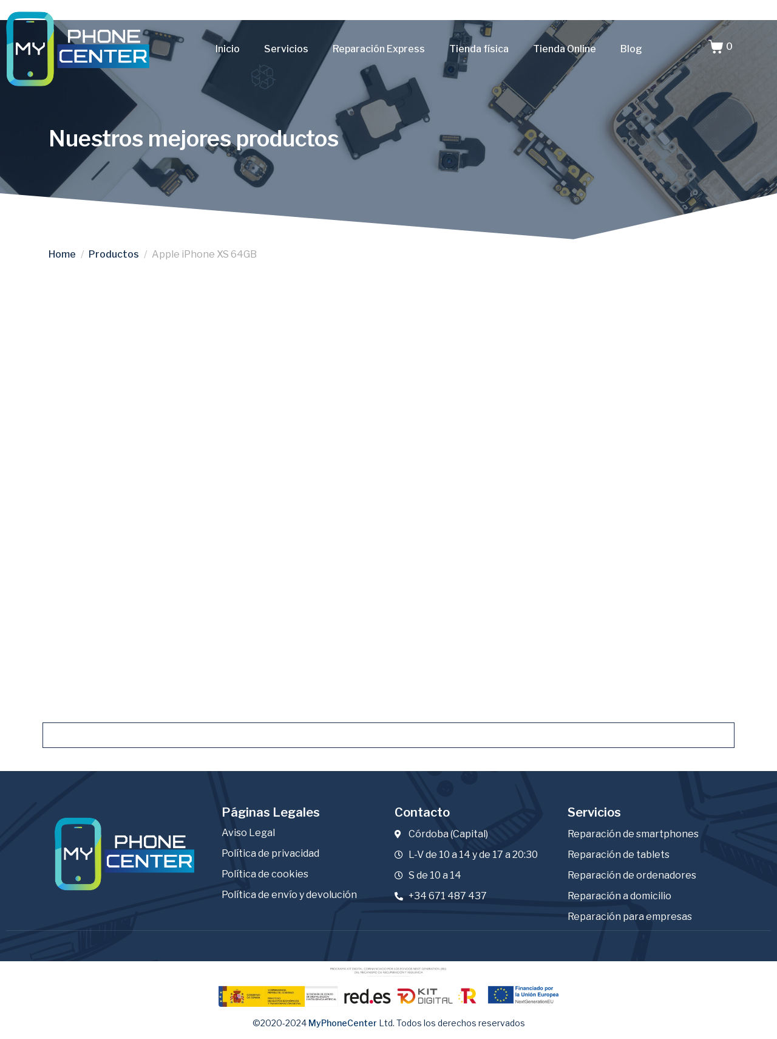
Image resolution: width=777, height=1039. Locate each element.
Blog (631, 49)
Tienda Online (564, 49)
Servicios (286, 49)
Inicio (227, 49)
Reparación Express (379, 49)
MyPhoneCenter (342, 1018)
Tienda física (479, 49)
